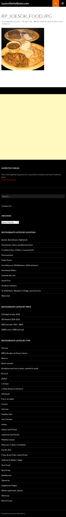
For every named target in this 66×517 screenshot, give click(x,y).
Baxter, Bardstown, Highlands (14, 240)
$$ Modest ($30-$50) (10, 319)
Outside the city (8, 275)
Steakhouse (6, 475)
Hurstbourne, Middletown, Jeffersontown (19, 265)
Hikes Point (6, 260)
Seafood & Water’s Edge (11, 460)
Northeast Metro (8, 270)
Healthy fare (6, 414)
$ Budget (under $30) (10, 314)
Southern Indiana (8, 285)
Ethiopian (5, 394)
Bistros (4, 358)
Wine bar (5, 495)
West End (5, 296)
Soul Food (5, 465)
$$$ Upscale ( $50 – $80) (12, 324)
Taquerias (5, 480)
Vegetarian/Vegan (9, 485)
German (5, 409)
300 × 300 (28, 21)
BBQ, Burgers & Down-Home (14, 353)
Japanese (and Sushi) (10, 434)
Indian (4, 424)
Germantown (7, 255)
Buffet (4, 378)
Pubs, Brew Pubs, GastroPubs (14, 455)
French (4, 404)
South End (5, 280)
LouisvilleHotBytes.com (15, 3)
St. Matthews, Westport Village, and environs (21, 290)
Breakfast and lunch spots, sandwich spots (19, 368)
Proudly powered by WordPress (13, 513)
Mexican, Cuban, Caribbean (13, 445)
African (4, 348)
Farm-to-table (7, 399)
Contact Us (6, 206)
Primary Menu (62, 3)
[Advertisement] (33, 127)
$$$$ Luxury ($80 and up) (12, 329)
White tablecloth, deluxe (12, 490)
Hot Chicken (7, 419)
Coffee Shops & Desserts (12, 389)
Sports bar (6, 470)
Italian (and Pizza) (9, 429)
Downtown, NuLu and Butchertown (17, 245)
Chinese (5, 383)
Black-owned (7, 363)
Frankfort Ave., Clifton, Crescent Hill (17, 250)
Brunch (4, 373)
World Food (6, 500)
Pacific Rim (6, 450)
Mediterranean (8, 439)
